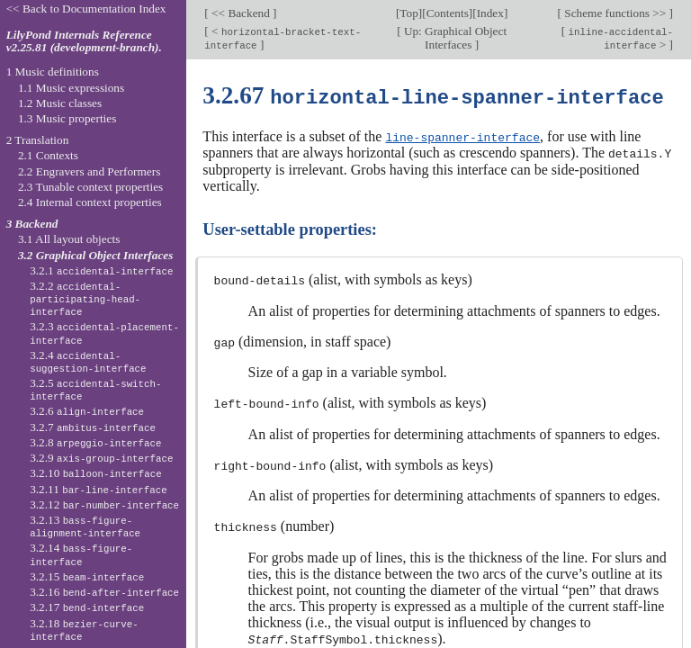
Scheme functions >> (615, 13)
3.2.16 (104, 591)
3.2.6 (87, 411)
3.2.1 (101, 270)
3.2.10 (95, 473)
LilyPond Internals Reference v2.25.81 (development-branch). (84, 41)
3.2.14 (81, 554)
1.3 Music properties (67, 118)
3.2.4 (88, 361)
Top (408, 13)
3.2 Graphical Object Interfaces (95, 255)
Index (490, 13)
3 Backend (32, 223)
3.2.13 (85, 526)
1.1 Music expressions (71, 87)
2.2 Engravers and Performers (89, 171)
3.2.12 (104, 504)
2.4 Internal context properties (90, 202)
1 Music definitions (52, 71)
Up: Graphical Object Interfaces (454, 37)
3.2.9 (101, 457)
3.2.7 (93, 427)
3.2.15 (87, 576)
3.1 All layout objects (69, 239)
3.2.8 (95, 442)
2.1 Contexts (48, 155)
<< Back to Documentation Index (86, 8)
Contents (447, 13)
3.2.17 (87, 607)
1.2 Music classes (60, 103)
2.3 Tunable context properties (90, 187)
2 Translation (37, 140)
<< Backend (241, 13)
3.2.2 (85, 299)
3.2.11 (98, 489)
